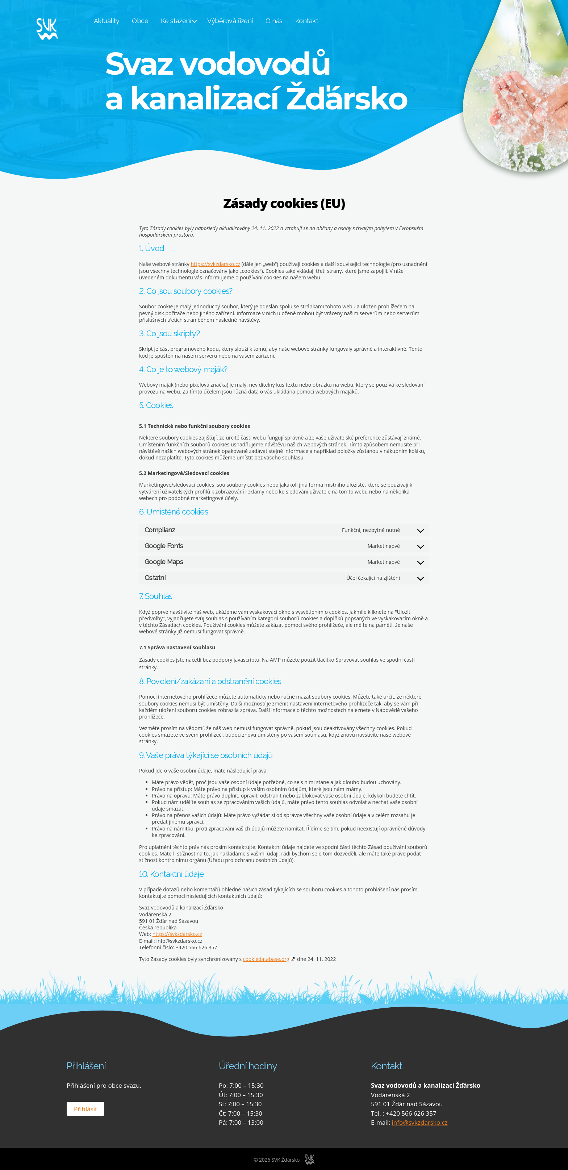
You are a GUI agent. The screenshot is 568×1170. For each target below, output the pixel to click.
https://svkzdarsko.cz (215, 264)
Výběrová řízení (245, 21)
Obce (155, 21)
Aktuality (121, 21)
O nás (288, 21)
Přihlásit (85, 1108)
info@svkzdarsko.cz (420, 1122)
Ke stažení (191, 21)
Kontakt (321, 21)
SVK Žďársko (285, 1159)
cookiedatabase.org (266, 958)
